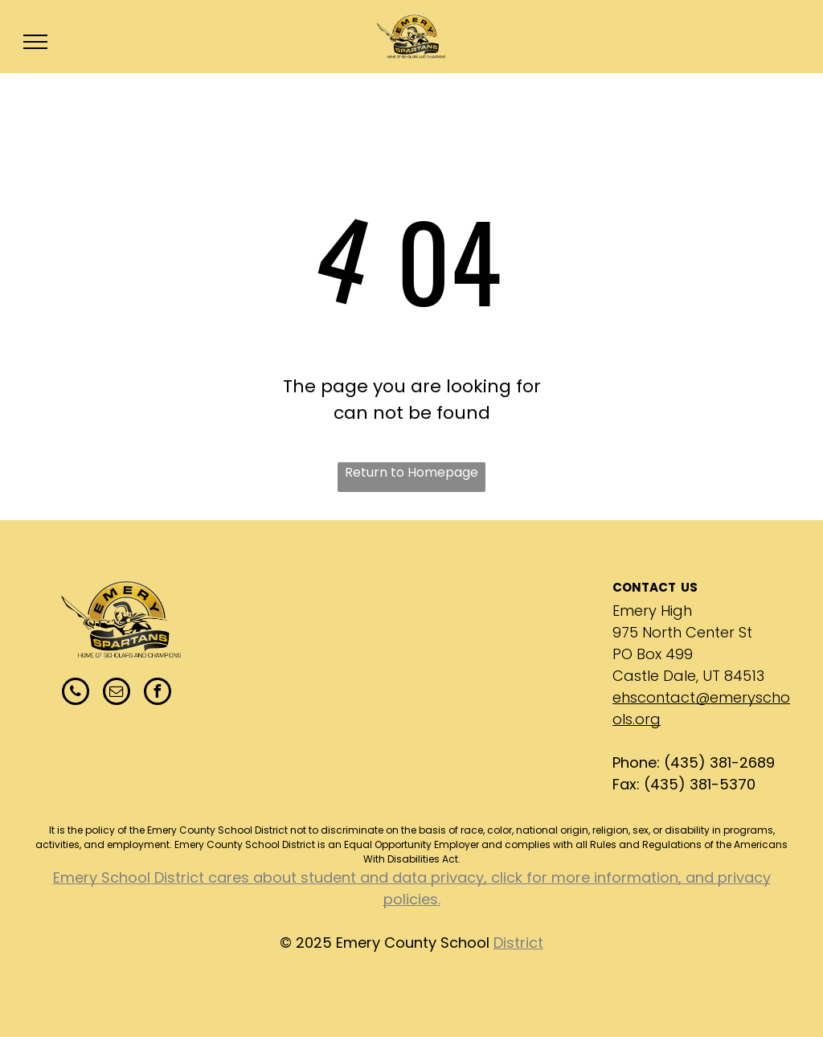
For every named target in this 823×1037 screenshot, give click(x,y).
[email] (116, 693)
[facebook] (157, 693)
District (518, 942)
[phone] (75, 693)
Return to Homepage (411, 472)
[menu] (35, 42)
